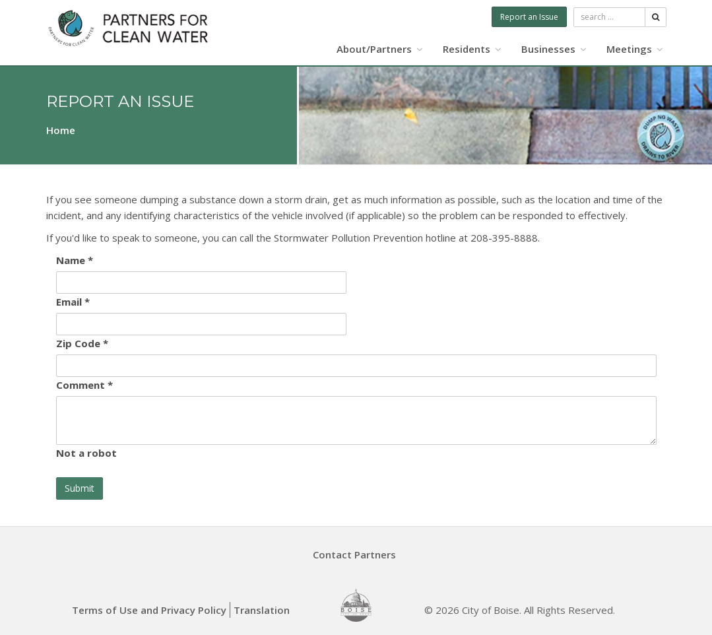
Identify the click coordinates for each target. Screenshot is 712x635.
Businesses (554, 48)
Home (60, 130)
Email (73, 301)
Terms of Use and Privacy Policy (149, 610)
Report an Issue (529, 16)
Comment (84, 384)
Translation (262, 610)
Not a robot (86, 452)
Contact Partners (354, 554)
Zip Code (82, 343)
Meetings (634, 48)
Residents (472, 48)
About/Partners (380, 48)
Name (74, 260)
